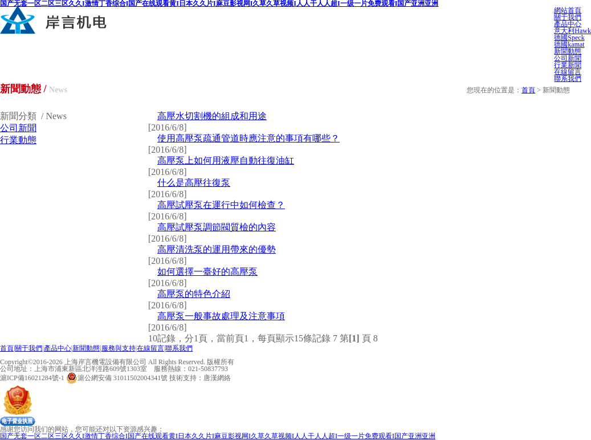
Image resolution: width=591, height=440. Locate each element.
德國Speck (569, 38)
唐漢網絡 (217, 378)
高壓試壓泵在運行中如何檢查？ (221, 205)
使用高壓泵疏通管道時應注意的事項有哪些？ (248, 138)
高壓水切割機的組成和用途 (212, 116)
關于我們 (567, 17)
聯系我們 (567, 79)
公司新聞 (567, 58)
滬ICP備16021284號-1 (32, 378)
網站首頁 (567, 10)
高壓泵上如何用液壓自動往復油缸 (225, 160)
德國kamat (569, 44)
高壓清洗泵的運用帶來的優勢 (216, 249)
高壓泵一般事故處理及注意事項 (221, 316)
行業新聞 (567, 65)
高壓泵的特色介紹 (193, 294)
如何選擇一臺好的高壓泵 (207, 271)
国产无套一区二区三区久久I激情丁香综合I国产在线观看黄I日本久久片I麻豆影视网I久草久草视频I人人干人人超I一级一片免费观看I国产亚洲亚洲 (217, 436)
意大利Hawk (572, 31)
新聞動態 (567, 51)
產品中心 (567, 24)
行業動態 (18, 140)
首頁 (528, 90)
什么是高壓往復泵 (193, 183)
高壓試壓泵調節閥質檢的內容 (216, 227)
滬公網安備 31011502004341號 (117, 378)
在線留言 (567, 72)
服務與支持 (118, 348)
